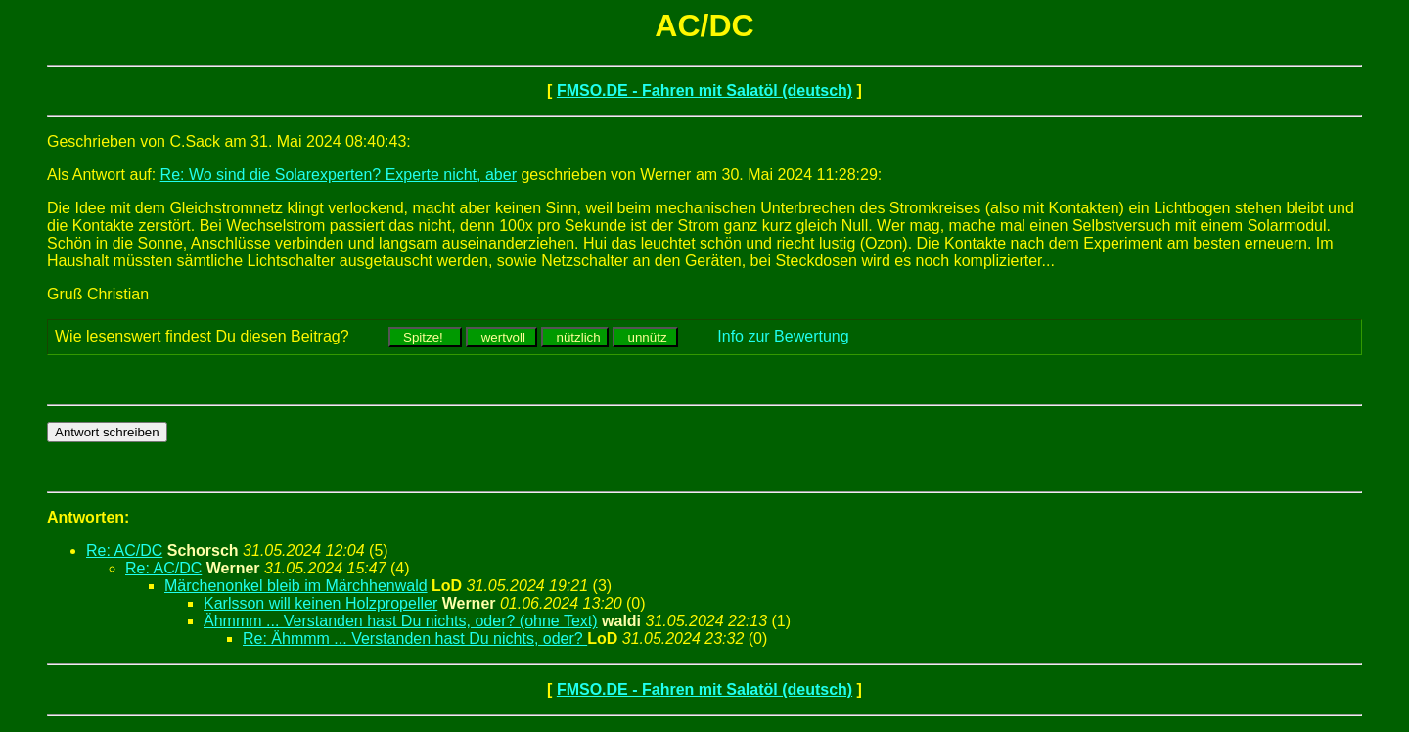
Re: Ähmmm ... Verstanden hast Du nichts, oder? (415, 638)
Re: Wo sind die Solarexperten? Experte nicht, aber (338, 174)
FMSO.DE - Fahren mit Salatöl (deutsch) (704, 90)
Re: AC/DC (124, 550)
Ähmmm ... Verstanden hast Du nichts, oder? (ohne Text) (401, 621)
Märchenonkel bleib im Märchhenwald (296, 585)
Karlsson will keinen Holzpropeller (320, 603)
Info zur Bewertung (782, 336)
